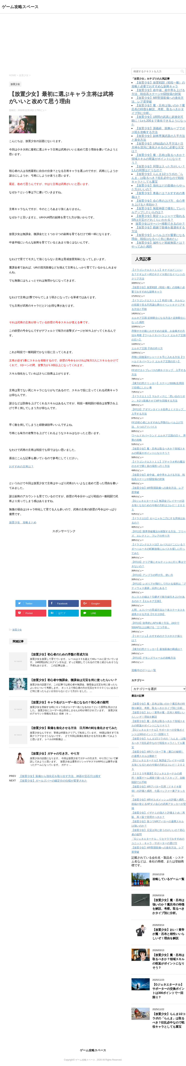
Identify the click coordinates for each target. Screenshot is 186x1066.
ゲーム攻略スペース (20, 7)
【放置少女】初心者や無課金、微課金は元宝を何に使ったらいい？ (73, 680)
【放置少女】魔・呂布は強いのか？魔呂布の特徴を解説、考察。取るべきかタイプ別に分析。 (158, 109)
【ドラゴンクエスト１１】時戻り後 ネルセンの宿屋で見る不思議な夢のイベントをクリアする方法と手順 (158, 305)
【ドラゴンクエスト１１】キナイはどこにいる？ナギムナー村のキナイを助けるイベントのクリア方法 (158, 274)
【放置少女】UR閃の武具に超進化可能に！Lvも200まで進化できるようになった (159, 120)
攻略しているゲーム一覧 (168, 879)
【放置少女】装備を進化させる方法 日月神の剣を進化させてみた (73, 727)
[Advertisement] (93, 40)
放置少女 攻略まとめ (22, 522)
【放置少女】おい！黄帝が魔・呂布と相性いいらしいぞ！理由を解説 (168, 934)
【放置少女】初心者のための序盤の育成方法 (59, 654)
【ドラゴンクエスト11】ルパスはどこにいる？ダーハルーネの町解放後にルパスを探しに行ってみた (158, 549)
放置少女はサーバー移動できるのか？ (160, 223)
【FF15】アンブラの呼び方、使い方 (152, 574)
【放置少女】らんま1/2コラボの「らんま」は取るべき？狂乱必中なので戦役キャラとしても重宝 (158, 178)
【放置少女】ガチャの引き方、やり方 (54, 753)
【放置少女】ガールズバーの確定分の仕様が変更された (53, 780)
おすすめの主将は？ (21, 466)
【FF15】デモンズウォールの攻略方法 (154, 657)
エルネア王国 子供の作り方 (147, 348)
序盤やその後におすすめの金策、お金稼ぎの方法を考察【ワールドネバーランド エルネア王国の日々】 (159, 335)
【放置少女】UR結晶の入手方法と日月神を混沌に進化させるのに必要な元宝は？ (158, 147)
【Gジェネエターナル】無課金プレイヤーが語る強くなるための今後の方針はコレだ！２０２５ (158, 505)
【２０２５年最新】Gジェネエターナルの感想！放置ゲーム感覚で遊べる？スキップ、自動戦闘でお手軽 (158, 778)
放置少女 (17, 629)
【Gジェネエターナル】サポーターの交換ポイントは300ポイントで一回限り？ (168, 991)
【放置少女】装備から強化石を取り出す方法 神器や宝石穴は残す (60, 776)
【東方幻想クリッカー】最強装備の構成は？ (157, 649)
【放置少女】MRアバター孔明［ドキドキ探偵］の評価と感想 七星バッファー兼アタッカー (158, 791)
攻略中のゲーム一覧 (144, 670)
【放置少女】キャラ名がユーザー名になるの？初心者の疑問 (69, 702)
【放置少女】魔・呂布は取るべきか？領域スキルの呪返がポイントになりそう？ (158, 158)
